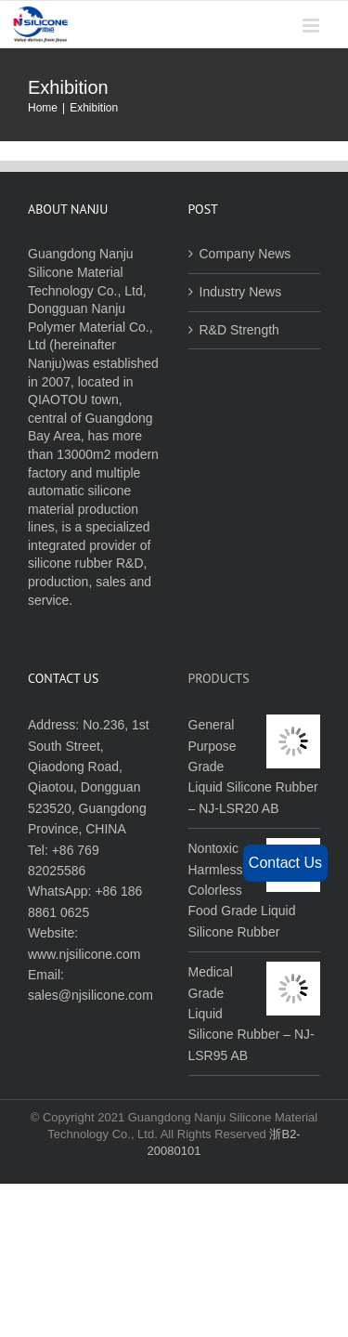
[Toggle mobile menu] (312, 25)
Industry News (241, 291)
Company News (245, 253)
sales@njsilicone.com (90, 995)
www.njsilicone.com (84, 954)
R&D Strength (239, 329)
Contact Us (285, 863)
